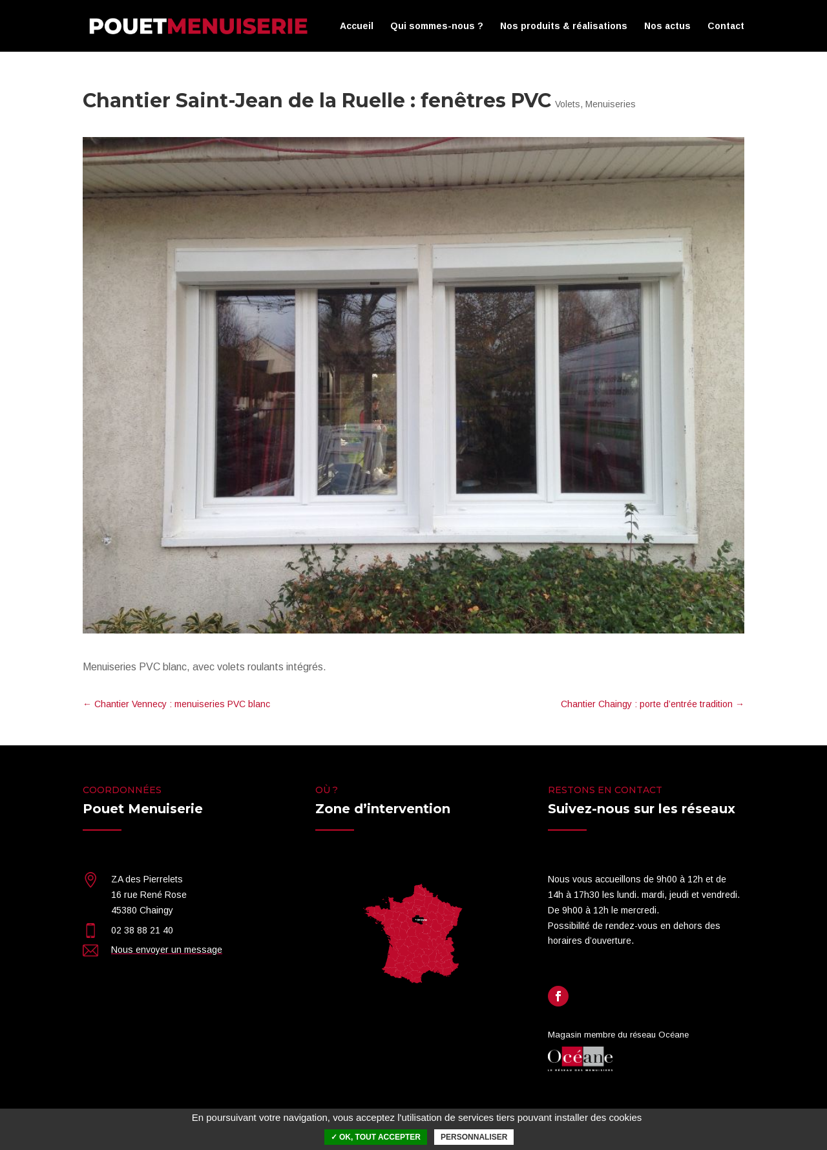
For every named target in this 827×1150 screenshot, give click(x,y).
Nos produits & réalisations (563, 26)
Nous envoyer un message (166, 949)
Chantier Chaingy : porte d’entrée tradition (652, 704)
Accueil (356, 26)
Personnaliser (474, 1137)
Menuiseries (610, 104)
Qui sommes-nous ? (436, 26)
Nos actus (667, 26)
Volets (567, 104)
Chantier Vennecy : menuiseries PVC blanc (176, 704)
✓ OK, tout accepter (376, 1137)
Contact (725, 26)
